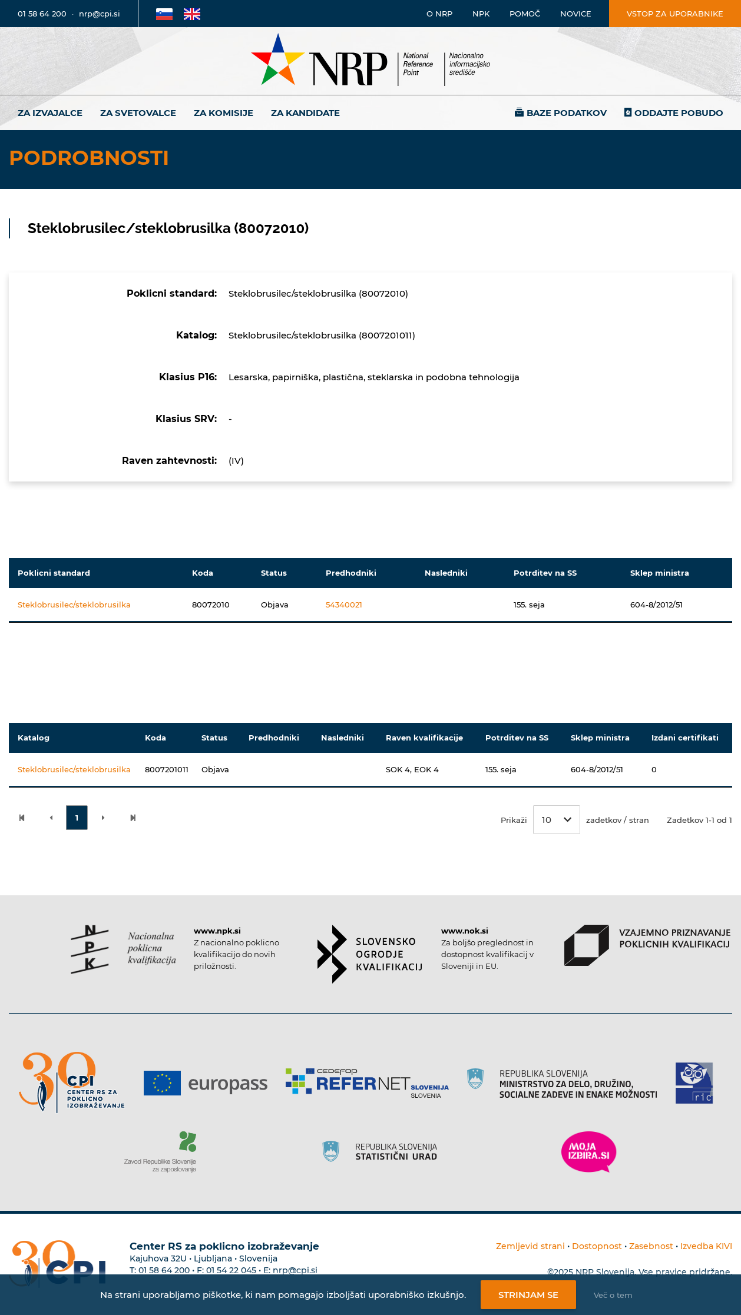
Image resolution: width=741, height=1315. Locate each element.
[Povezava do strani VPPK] (647, 945)
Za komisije (223, 112)
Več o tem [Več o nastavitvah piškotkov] (613, 1295)
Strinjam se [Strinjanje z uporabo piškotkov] (528, 1294)
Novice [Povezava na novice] (575, 13)
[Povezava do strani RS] (566, 1083)
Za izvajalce (50, 112)
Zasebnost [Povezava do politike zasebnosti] (651, 1246)
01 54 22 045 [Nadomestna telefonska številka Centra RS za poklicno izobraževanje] (231, 1270)
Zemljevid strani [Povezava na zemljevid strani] (530, 1246)
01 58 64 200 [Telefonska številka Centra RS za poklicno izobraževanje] (164, 1270)
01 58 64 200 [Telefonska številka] (42, 13)
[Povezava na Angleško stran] (192, 13)
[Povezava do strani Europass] (210, 1083)
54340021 (344, 604)
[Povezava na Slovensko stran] (164, 13)
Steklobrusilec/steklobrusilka (74, 604)
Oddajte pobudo (678, 112)
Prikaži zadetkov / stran (575, 819)
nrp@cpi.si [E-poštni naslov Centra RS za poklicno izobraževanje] (295, 1270)
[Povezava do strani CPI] (76, 1083)
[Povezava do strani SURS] (383, 1152)
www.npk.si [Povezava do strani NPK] (217, 930)
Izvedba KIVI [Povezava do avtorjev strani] (706, 1246)
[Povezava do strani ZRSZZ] (164, 1152)
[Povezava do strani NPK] (124, 949)
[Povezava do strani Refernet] (371, 1083)
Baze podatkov (567, 112)
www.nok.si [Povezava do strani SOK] (464, 930)
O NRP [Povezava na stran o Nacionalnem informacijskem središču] (439, 13)
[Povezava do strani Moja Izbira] (589, 1152)
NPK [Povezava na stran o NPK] (480, 13)
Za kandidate (305, 112)
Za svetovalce (138, 112)
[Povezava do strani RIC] (699, 1083)
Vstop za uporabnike (675, 13)
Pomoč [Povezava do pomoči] (525, 13)
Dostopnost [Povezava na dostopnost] (597, 1246)
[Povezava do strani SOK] (369, 954)
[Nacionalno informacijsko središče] (370, 61)
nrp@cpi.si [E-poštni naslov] (99, 13)
